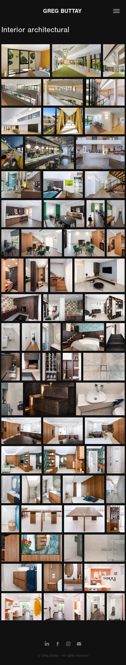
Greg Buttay (63, 11)
